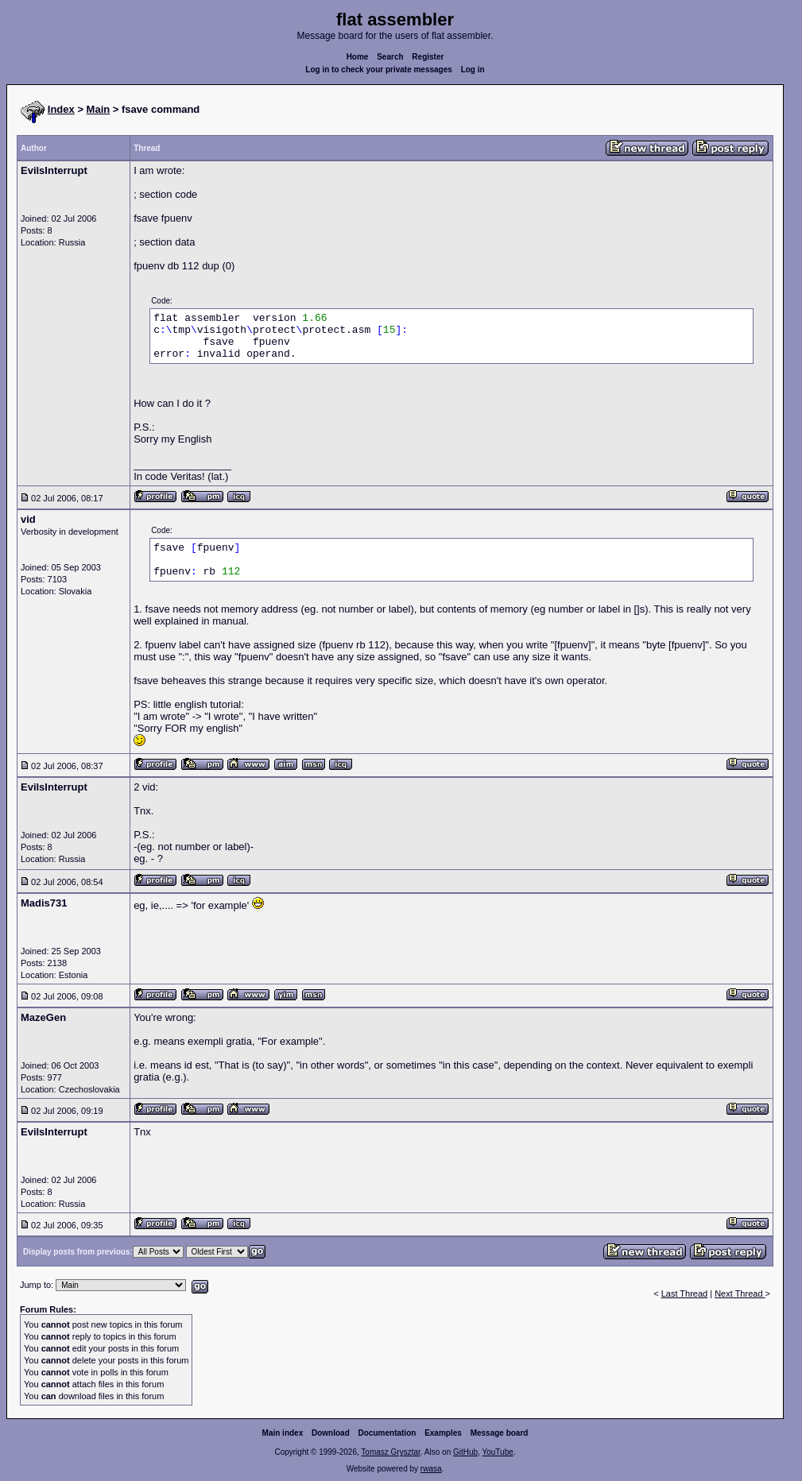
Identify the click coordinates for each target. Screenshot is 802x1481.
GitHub (465, 1452)
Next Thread (740, 1293)
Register (428, 56)
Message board (500, 1433)
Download (331, 1433)
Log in (473, 69)
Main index (283, 1433)
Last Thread (684, 1293)
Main (98, 109)
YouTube (497, 1452)
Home (358, 56)
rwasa (431, 1468)
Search (390, 56)
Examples (443, 1433)
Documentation (387, 1433)
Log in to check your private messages (378, 69)
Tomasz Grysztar (390, 1452)
